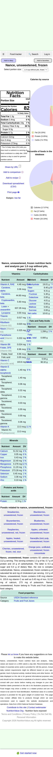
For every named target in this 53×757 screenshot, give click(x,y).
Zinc (2, 480)
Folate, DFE (5, 348)
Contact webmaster (37, 707)
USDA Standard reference (26, 598)
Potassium (5, 470)
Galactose (33, 297)
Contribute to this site (16, 707)
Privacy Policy (29, 714)
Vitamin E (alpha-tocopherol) (5, 370)
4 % (24, 451)
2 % (29, 324)
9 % (29, 370)
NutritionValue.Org (15, 711)
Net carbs (32, 313)
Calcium (4, 451)
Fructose (33, 294)
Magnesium (5, 461)
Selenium (4, 474)
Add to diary (8, 60)
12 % (24, 464)
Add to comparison (12, 172)
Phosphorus (5, 467)
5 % (24, 461)
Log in (47, 54)
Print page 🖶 (13, 192)
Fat (28, 331)
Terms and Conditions (11, 714)
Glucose (32, 300)
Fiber (30, 288)
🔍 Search (33, 54)
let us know (13, 654)
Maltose (32, 307)
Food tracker (16, 54)
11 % (28, 427)
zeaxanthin (5, 310)
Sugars (31, 291)
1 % (29, 318)
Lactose (32, 304)
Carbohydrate (33, 284)
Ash (28, 359)
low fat (17, 198)
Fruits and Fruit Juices (24, 601)
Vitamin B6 (5, 344)
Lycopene (5, 313)
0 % (24, 477)
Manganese (5, 464)
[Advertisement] (24, 25)
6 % (24, 454)
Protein (3, 501)
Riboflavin (4, 322)
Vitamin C (4, 360)
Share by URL (13, 167)
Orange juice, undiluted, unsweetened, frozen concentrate (40, 550)
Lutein (4, 306)
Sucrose (32, 310)
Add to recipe (12, 178)
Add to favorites (43, 60)
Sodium (3, 477)
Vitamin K (4, 427)
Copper (3, 454)
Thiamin (4, 316)
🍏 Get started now (26, 753)
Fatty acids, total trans (31, 338)
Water (29, 362)
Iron (2, 457)
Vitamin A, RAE (7, 284)
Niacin (3, 329)
